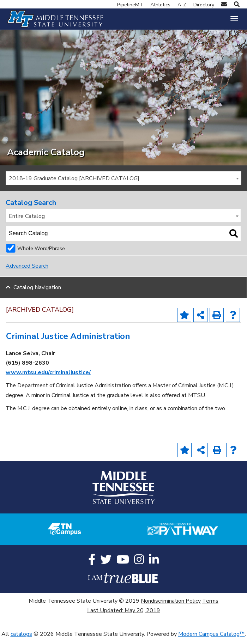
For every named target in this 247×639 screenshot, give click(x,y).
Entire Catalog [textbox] (27, 216)
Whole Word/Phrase (41, 248)
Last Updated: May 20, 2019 (123, 610)
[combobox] (123, 178)
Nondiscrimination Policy (171, 601)
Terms (210, 601)
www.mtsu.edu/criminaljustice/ (48, 372)
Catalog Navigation (37, 287)
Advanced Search (27, 266)
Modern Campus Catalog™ (211, 634)
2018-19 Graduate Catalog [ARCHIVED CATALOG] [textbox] (74, 178)
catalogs (21, 634)
